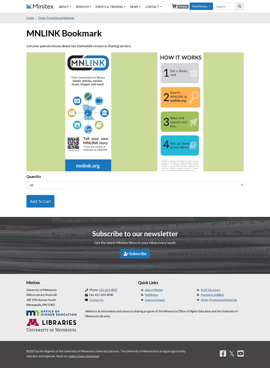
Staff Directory (210, 290)
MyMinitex (151, 294)
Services (82, 6)
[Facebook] (223, 353)
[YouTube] (240, 353)
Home (30, 18)
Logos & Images (155, 300)
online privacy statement (83, 356)
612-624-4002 (108, 290)
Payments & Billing (212, 294)
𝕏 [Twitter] (232, 353)
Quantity (33, 176)
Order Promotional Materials (56, 18)
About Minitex (154, 290)
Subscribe (135, 253)
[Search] (240, 6)
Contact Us (96, 300)
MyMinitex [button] (200, 6)
